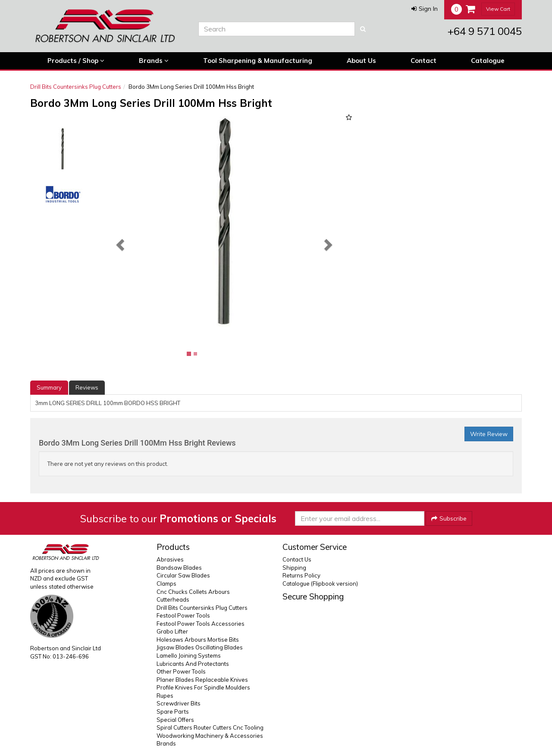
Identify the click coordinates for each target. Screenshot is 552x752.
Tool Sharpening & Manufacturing (257, 60)
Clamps (166, 583)
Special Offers (175, 719)
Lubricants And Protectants (193, 663)
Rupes (165, 695)
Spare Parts (173, 711)
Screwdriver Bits (179, 703)
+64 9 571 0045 (485, 31)
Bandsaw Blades (179, 567)
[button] (424, 8)
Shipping (294, 567)
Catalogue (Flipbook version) (320, 583)
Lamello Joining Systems (189, 655)
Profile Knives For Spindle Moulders (203, 687)
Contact (423, 60)
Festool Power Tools (183, 615)
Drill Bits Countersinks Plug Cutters (75, 86)
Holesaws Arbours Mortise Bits (198, 639)
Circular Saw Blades (183, 575)
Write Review (489, 434)
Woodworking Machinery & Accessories (210, 735)
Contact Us (296, 559)
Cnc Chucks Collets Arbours (193, 591)
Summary (49, 387)
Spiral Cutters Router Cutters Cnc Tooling (210, 727)
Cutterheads (173, 599)
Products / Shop (75, 60)
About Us (361, 60)
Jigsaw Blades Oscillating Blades (200, 647)
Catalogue (488, 60)
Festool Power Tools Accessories (201, 623)
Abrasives (170, 559)
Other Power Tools (181, 671)
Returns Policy (301, 575)
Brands (154, 60)
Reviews (86, 387)
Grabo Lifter (172, 631)
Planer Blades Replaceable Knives (202, 679)
